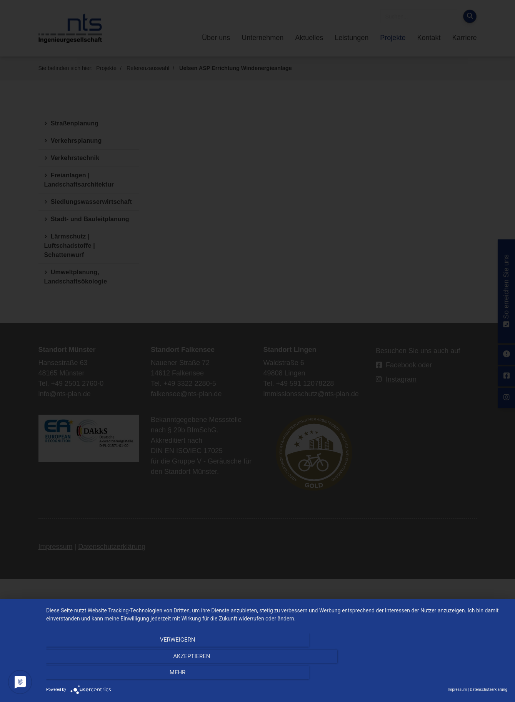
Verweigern (115, 675)
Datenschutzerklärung (488, 689)
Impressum (457, 689)
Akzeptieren (276, 675)
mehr (438, 675)
